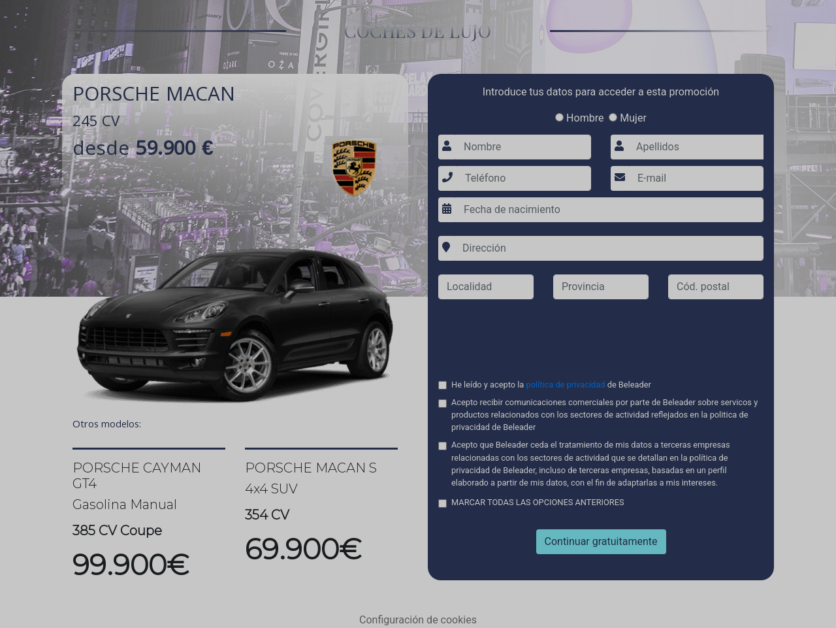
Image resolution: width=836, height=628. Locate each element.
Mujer (628, 118)
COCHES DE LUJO (417, 30)
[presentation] (601, 335)
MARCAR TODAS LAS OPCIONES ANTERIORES (537, 502)
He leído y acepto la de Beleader (552, 385)
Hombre (579, 118)
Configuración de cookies (418, 620)
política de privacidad (565, 384)
